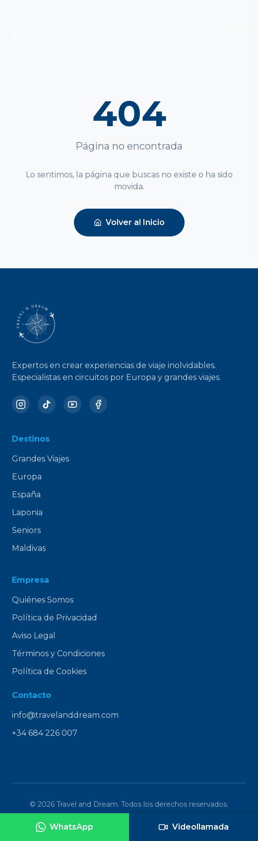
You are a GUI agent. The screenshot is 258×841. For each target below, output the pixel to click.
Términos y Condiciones (58, 653)
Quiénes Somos (42, 600)
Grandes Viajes (40, 458)
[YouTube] (72, 404)
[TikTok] (47, 404)
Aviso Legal (34, 635)
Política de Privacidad (54, 617)
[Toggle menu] (240, 30)
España (26, 494)
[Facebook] (98, 404)
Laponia (27, 512)
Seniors (26, 530)
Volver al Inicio (129, 222)
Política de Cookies (49, 671)
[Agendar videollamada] (193, 827)
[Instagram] (21, 404)
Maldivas (29, 548)
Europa (27, 476)
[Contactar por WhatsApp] (64, 827)
